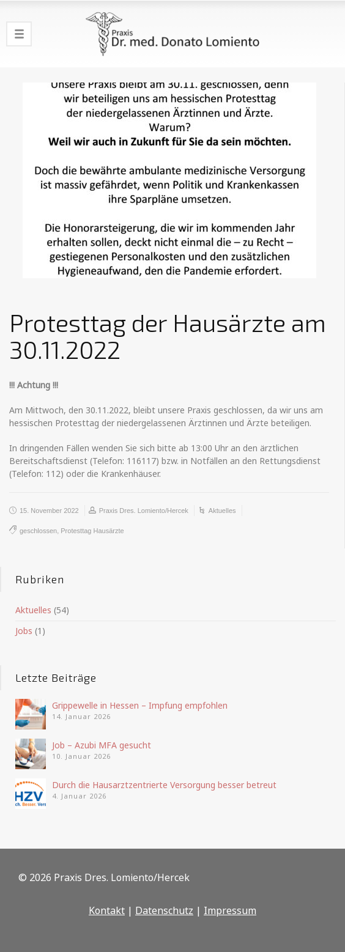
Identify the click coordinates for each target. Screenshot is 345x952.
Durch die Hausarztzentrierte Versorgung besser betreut (164, 785)
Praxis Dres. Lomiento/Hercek (143, 510)
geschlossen (38, 530)
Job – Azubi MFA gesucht (101, 745)
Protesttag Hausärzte (92, 530)
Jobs (23, 631)
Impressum (230, 910)
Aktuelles (222, 510)
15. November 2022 (49, 510)
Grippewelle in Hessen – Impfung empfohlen (140, 705)
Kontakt (107, 910)
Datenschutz (164, 910)
